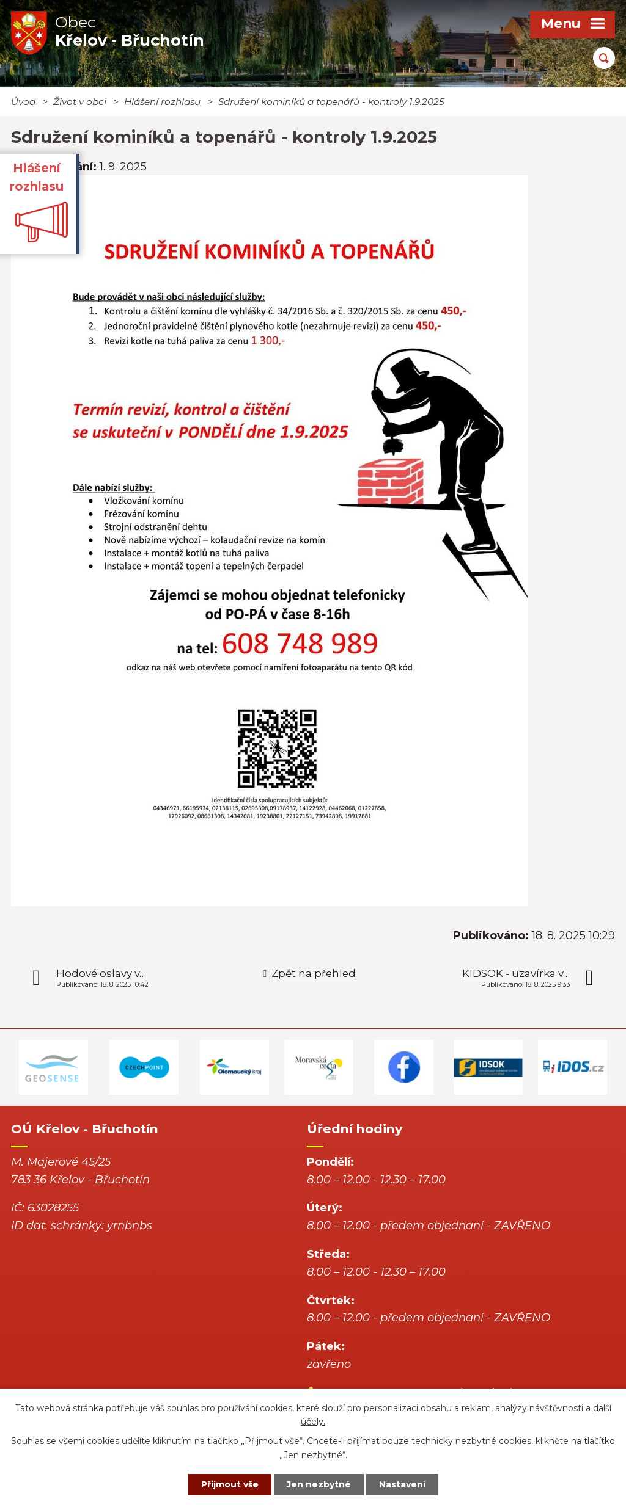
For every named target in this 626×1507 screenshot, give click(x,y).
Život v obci (79, 101)
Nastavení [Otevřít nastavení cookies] (402, 1484)
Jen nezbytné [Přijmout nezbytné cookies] (319, 1484)
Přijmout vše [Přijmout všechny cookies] (230, 1484)
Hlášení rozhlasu (162, 101)
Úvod (23, 101)
